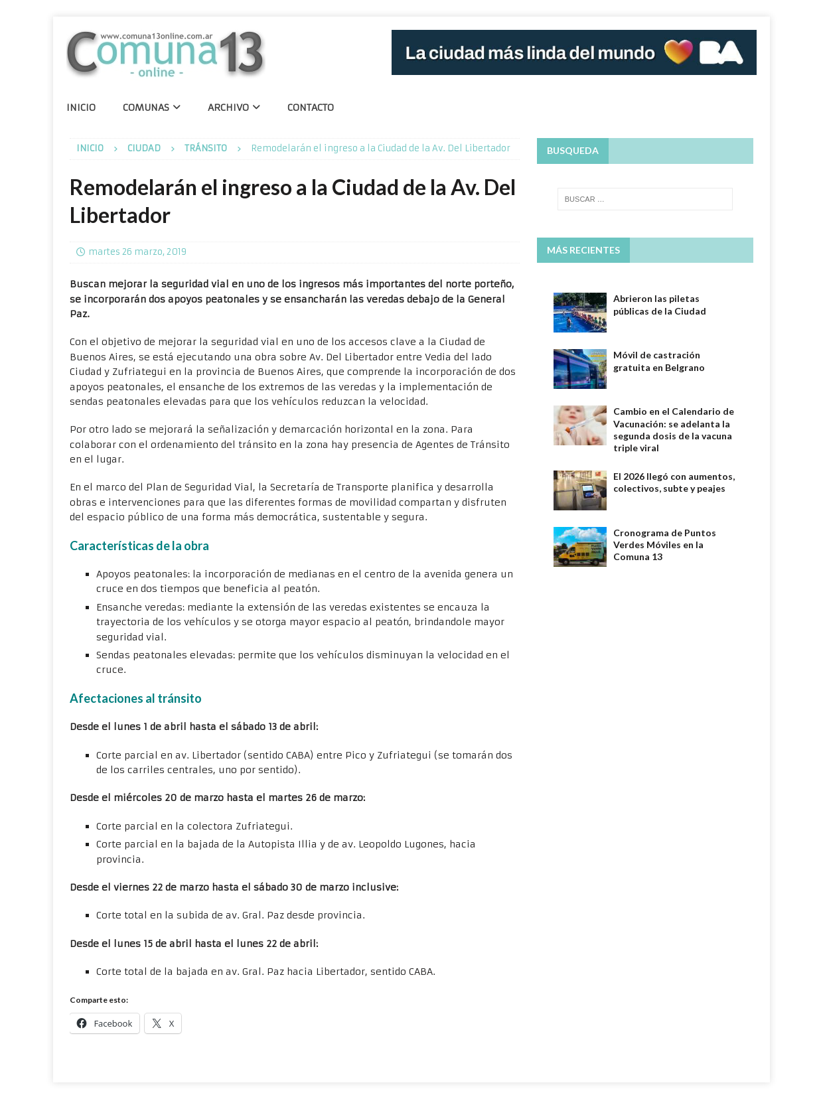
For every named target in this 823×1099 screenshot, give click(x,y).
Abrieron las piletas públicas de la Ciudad (659, 304)
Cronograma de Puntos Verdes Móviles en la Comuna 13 (664, 544)
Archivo (228, 107)
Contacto (310, 107)
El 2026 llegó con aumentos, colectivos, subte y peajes (674, 482)
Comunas (146, 107)
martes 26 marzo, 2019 (137, 251)
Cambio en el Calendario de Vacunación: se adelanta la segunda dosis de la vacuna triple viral (673, 429)
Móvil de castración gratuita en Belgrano (659, 360)
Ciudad (144, 148)
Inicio (81, 107)
